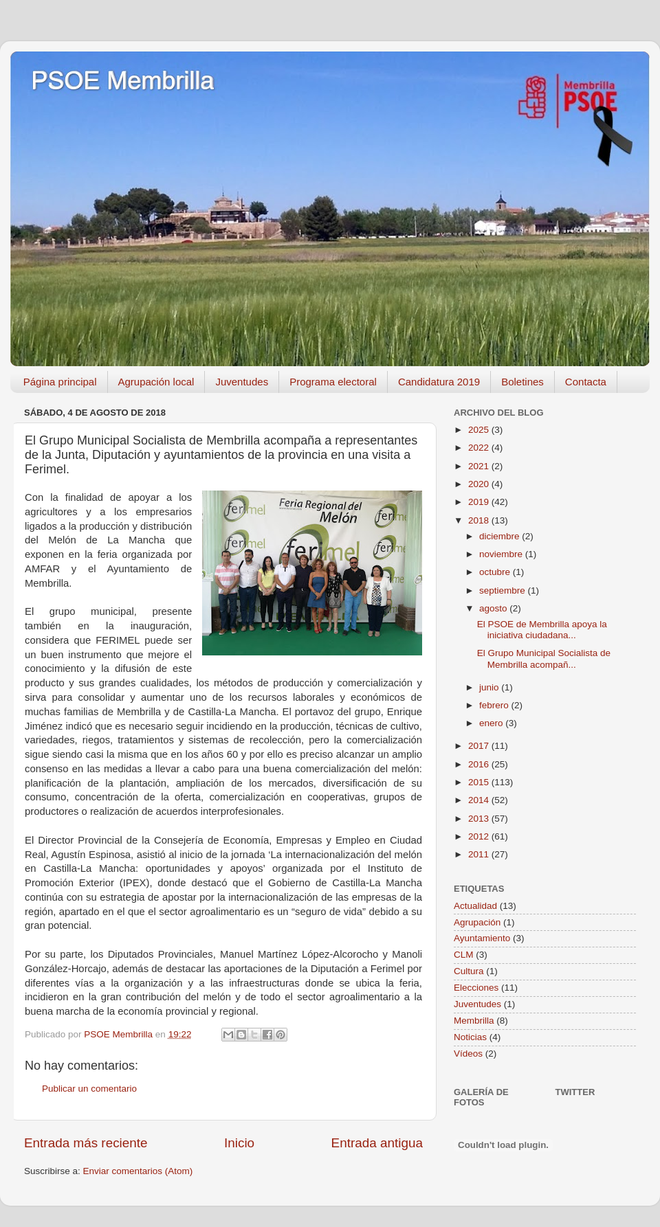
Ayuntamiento (482, 938)
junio (490, 687)
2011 (480, 854)
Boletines (522, 381)
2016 (480, 764)
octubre (496, 572)
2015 (480, 782)
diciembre (500, 536)
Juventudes (241, 381)
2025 (480, 430)
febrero (495, 705)
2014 (480, 800)
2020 (480, 484)
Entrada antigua (377, 1143)
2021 (480, 466)
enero (492, 723)
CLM (464, 954)
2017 (480, 746)
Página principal (60, 381)
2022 (480, 447)
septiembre (503, 590)
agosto (494, 608)
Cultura (469, 971)
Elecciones (476, 987)
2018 (480, 520)
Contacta (585, 381)
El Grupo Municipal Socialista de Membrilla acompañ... (543, 658)
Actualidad (475, 906)
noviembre (502, 554)
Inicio (239, 1143)
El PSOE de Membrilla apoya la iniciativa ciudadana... (542, 629)
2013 (480, 818)
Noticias (470, 1037)
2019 (480, 502)
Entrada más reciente (86, 1143)
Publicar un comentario (89, 1088)
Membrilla (474, 1020)
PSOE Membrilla (122, 81)
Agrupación (477, 922)
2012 (480, 836)
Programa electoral (333, 381)
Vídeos (468, 1053)
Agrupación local (156, 381)
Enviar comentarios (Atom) (138, 1171)
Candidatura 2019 (439, 381)
